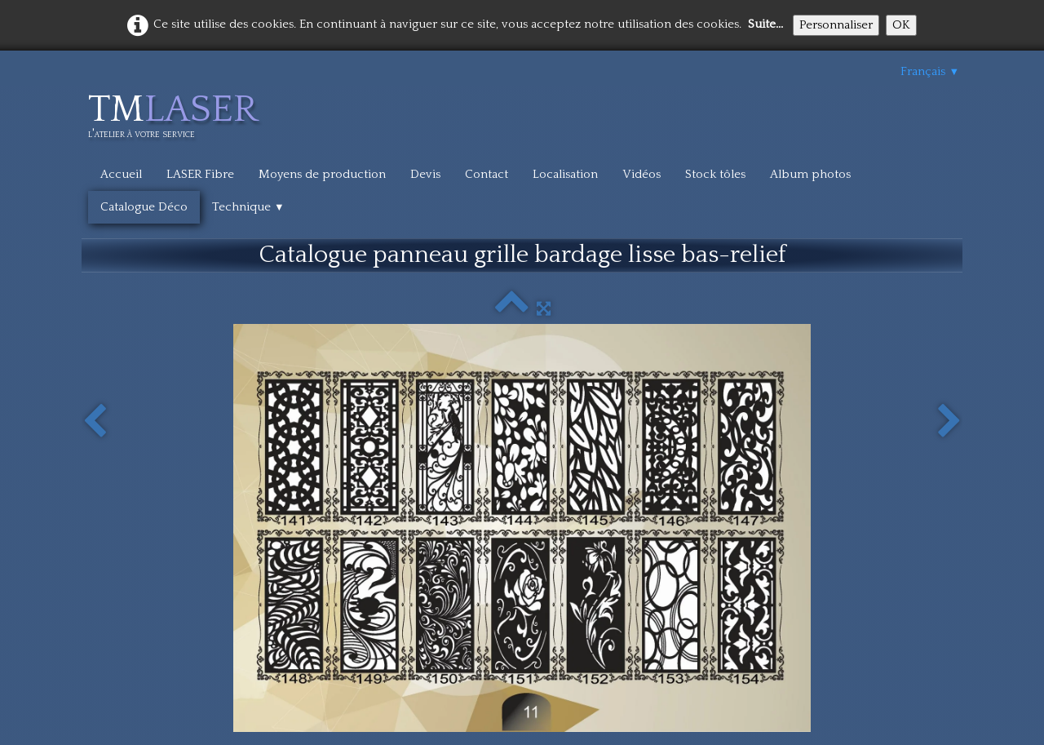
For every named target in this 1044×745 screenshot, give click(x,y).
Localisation (565, 174)
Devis (425, 174)
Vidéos (641, 174)
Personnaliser (836, 25)
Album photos (810, 174)
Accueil (121, 174)
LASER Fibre (200, 174)
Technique (248, 207)
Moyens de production (322, 174)
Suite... (765, 24)
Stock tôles (715, 174)
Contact (486, 174)
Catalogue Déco (144, 207)
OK (901, 25)
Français (929, 71)
